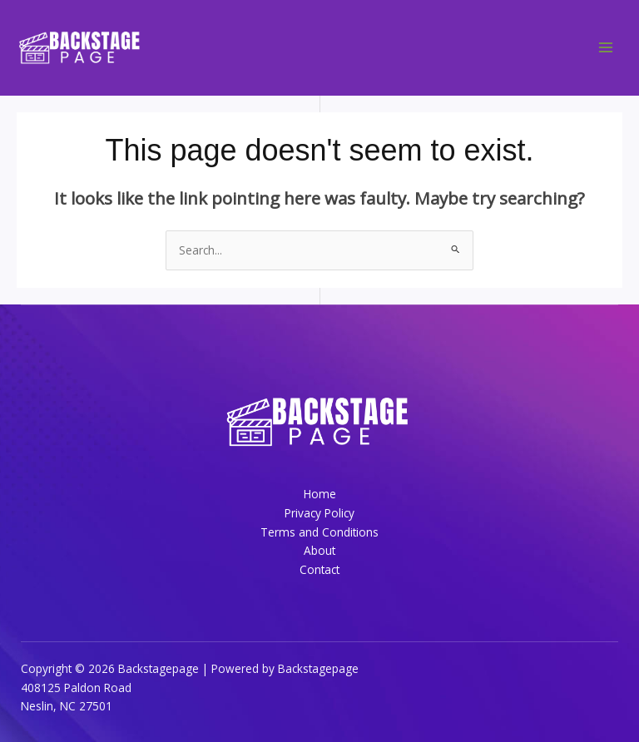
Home (320, 494)
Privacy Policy (319, 513)
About (319, 550)
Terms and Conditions (319, 532)
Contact (319, 569)
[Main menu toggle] (606, 48)
